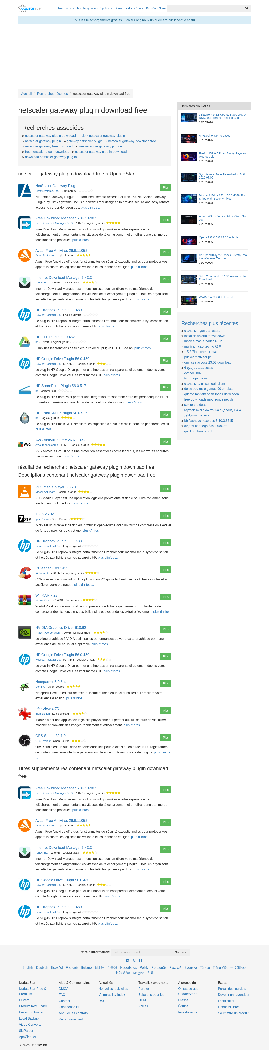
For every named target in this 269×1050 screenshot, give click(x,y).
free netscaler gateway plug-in (100, 146)
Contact (64, 1001)
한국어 (112, 967)
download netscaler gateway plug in (51, 157)
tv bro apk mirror (196, 378)
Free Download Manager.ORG (54, 223)
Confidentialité (69, 1007)
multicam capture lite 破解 (202, 346)
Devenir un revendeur (233, 994)
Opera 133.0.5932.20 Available (218, 237)
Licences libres (229, 1007)
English (27, 967)
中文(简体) (238, 967)
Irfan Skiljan (42, 713)
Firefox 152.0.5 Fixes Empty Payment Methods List (223, 155)
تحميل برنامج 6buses (198, 367)
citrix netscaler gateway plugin (103, 135)
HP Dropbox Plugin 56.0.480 (58, 310)
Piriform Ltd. (42, 573)
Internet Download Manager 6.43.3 (63, 278)
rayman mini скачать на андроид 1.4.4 (212, 410)
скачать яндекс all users (202, 331)
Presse (183, 1000)
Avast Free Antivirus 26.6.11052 (61, 251)
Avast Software (44, 255)
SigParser (26, 1030)
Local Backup (29, 1018)
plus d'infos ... (91, 207)
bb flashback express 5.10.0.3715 (208, 420)
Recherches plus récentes (209, 323)
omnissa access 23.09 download (207, 362)
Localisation (226, 1001)
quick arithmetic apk (198, 431)
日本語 (99, 967)
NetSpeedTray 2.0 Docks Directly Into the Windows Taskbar (223, 256)
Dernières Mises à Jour (129, 8)
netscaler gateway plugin (43, 141)
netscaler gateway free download (49, 146)
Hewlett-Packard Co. (48, 314)
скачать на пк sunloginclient (204, 383)
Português (158, 967)
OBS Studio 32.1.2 (50, 736)
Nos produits (66, 8)
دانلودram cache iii (197, 415)
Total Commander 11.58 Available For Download (223, 277)
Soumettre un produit (233, 1013)
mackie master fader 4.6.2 (203, 341)
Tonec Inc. (41, 282)
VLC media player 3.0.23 (55, 487)
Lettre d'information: (94, 952)
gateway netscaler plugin (84, 141)
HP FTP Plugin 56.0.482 (55, 337)
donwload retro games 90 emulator (209, 389)
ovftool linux (192, 373)
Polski (144, 967)
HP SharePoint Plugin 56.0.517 (60, 386)
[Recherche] (247, 8)
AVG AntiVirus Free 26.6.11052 (60, 440)
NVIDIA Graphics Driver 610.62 (60, 628)
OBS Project (43, 740)
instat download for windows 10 (206, 336)
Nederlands (128, 967)
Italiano (86, 967)
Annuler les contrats (73, 1013)
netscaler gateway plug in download (101, 151)
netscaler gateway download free (132, 141)
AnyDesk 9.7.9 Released (214, 135)
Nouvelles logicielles (113, 988)
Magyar (138, 973)
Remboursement (71, 1019)
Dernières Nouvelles (158, 8)
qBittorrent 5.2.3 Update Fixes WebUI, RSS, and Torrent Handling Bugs (223, 116)
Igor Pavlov (42, 519)
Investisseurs (187, 1012)
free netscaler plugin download (47, 151)
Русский (175, 967)
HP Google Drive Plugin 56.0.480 (62, 359)
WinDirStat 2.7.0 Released (216, 297)
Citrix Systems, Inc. (47, 190)
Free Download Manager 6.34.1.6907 (65, 218)
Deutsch (42, 967)
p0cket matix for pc (197, 357)
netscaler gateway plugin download (50, 135)
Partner (143, 988)
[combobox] (205, 8)
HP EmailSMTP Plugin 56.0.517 (61, 413)
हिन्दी (150, 973)
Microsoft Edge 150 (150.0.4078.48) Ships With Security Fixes (222, 197)
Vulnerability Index (112, 994)
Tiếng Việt (220, 967)
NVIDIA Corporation (47, 632)
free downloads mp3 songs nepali (208, 399)
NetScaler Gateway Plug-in (57, 186)
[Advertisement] (134, 56)
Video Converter (30, 1024)
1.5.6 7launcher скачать (201, 352)
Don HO (40, 686)
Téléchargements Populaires (94, 8)
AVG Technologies (46, 444)
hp (36, 342)
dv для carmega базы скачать (206, 426)
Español (57, 967)
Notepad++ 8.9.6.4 (50, 682)
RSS (102, 1001)
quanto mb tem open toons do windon (211, 394)
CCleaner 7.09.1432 (51, 568)
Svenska (191, 967)
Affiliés (143, 1006)
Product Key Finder (33, 1006)
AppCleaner (27, 1037)
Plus (166, 187)
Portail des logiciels (232, 988)
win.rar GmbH (43, 600)
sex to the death (195, 404)
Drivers (24, 1000)
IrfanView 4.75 (47, 709)
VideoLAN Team (45, 491)
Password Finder (31, 1012)
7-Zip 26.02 (44, 514)
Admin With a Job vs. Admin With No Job (222, 218)
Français (72, 967)
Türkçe (205, 967)
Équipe (183, 1006)
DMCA (63, 988)
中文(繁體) (122, 973)
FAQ (62, 994)
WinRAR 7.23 (46, 595)
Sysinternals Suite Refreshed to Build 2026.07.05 (222, 176)
